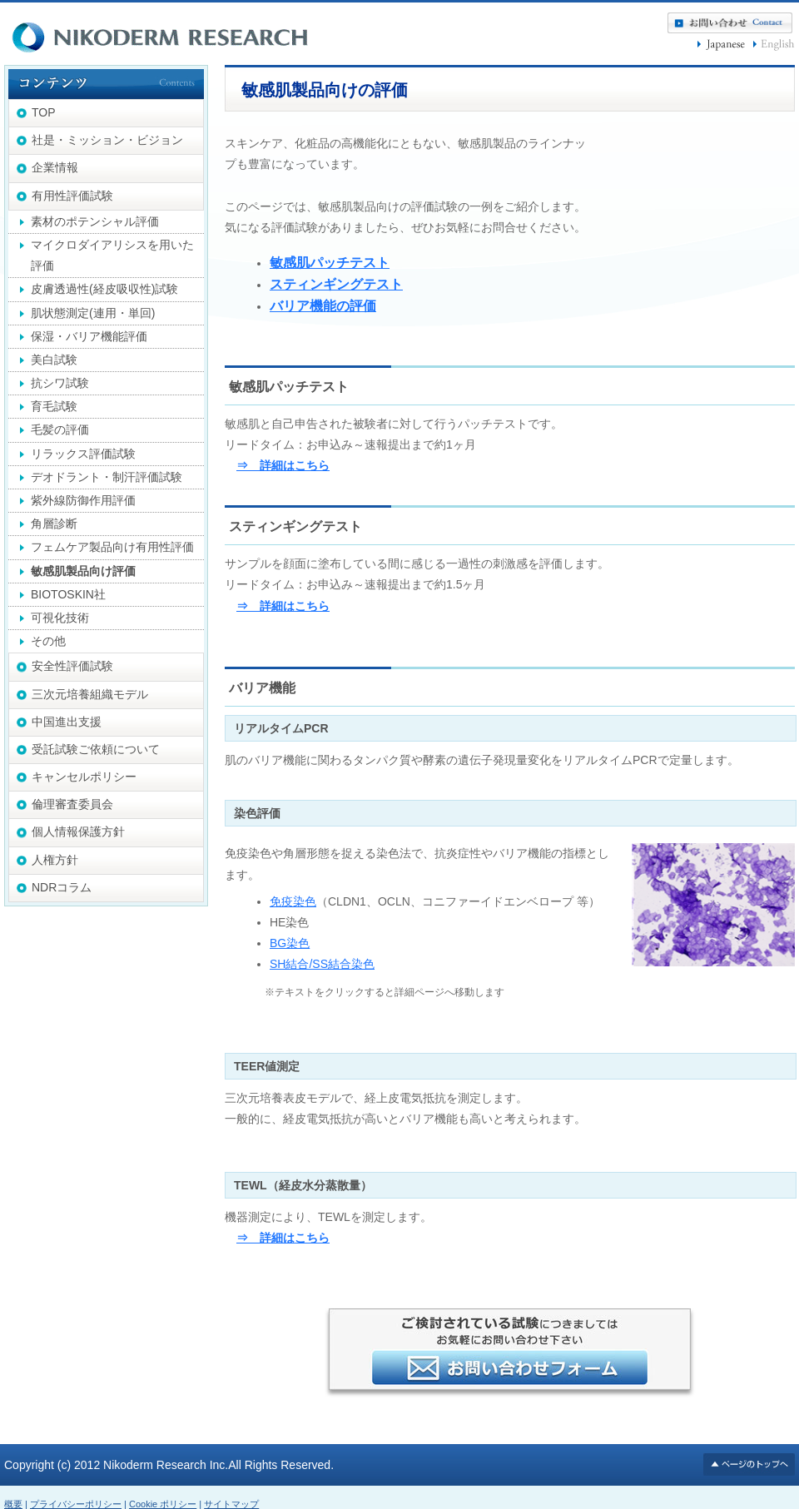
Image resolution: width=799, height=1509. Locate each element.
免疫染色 (293, 901)
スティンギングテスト (336, 284)
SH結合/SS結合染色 (322, 963)
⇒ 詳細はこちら (283, 465)
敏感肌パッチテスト (330, 263)
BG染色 (290, 943)
